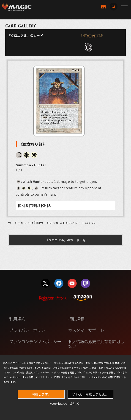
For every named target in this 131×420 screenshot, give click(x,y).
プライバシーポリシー (29, 330)
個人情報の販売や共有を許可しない (96, 343)
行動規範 (76, 319)
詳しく (75, 403)
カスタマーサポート (86, 330)
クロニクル (19, 35)
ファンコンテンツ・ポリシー (35, 341)
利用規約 (17, 319)
